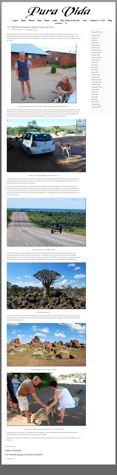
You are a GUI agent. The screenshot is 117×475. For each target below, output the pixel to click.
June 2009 (95, 94)
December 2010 (96, 50)
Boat (39, 20)
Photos (31, 20)
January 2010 (96, 77)
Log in (15, 20)
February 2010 (96, 75)
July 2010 (94, 62)
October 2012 (96, 35)
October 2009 (96, 84)
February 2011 (96, 45)
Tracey (35, 29)
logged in (21, 454)
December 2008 (96, 107)
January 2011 (96, 47)
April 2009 (95, 99)
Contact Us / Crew (97, 20)
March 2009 (95, 102)
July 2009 (94, 92)
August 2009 (95, 89)
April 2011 (95, 40)
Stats (85, 20)
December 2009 (96, 79)
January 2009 (96, 104)
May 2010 (94, 67)
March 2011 (95, 42)
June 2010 (95, 65)
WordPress (15, 465)
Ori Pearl (40, 465)
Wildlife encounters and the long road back (32, 27)
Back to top (10, 458)
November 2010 (96, 52)
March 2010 (95, 72)
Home (23, 20)
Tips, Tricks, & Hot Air (70, 20)
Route (46, 20)
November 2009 (96, 82)
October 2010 (96, 55)
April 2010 (95, 70)
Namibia (30, 29)
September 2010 (96, 57)
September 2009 (96, 87)
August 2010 (95, 60)
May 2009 (94, 97)
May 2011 (94, 37)
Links (54, 20)
